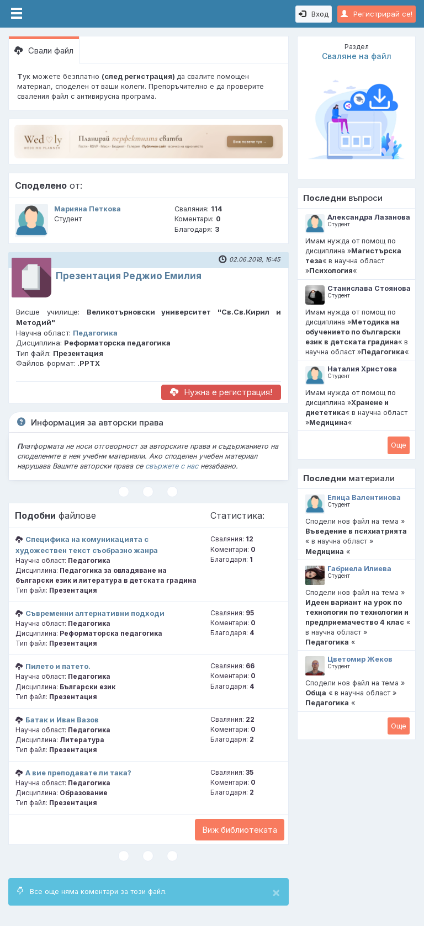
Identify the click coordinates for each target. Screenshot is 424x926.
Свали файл (43, 50)
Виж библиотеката (239, 829)
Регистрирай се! (376, 13)
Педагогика (95, 332)
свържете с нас (171, 466)
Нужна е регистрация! (221, 392)
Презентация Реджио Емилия (129, 275)
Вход (313, 13)
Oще (398, 444)
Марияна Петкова (87, 209)
